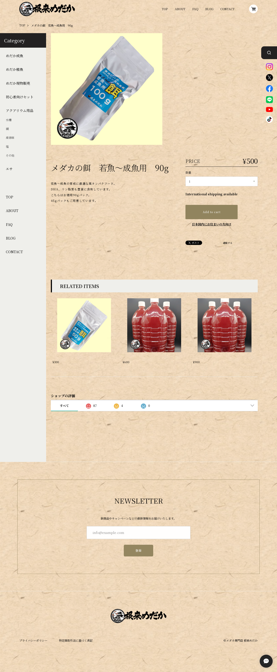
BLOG (209, 9)
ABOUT (180, 9)
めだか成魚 (14, 55)
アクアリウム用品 (19, 110)
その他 (10, 155)
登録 (138, 554)
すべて (64, 405)
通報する (227, 243)
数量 (188, 172)
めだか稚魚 (14, 69)
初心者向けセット (20, 97)
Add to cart (211, 212)
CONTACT (227, 9)
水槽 (8, 120)
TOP (165, 9)
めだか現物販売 (18, 83)
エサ (9, 169)
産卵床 (10, 138)
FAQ (195, 9)
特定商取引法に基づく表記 (76, 640)
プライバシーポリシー (33, 640)
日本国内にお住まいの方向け (211, 224)
